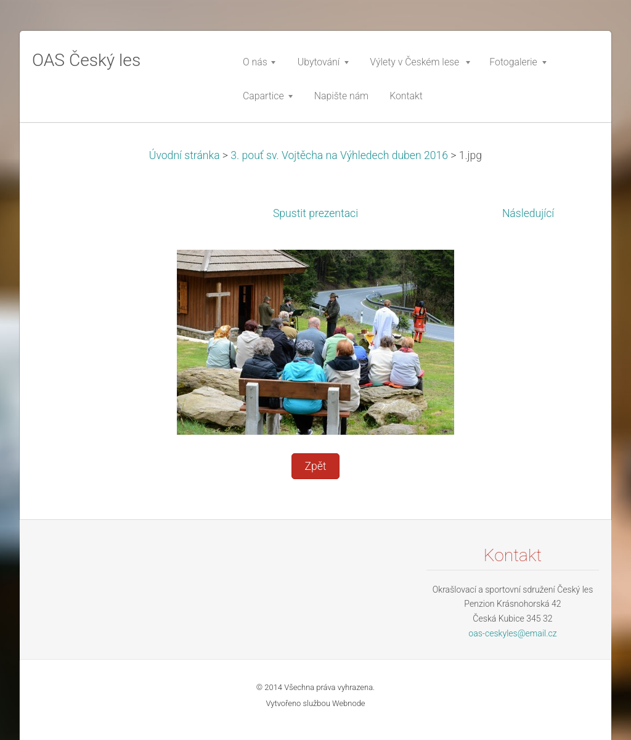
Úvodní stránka (184, 155)
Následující (528, 213)
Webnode (348, 703)
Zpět (315, 466)
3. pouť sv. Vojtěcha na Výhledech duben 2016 (339, 155)
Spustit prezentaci (315, 213)
